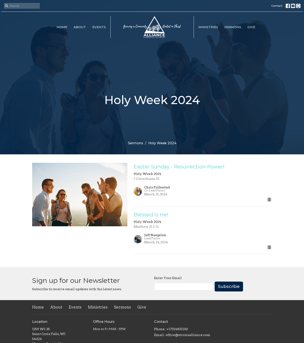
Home (62, 27)
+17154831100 (177, 329)
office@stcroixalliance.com (188, 335)
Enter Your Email (168, 278)
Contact (277, 5)
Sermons (232, 27)
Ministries (208, 27)
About (80, 27)
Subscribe (229, 286)
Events (99, 27)
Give (251, 27)
